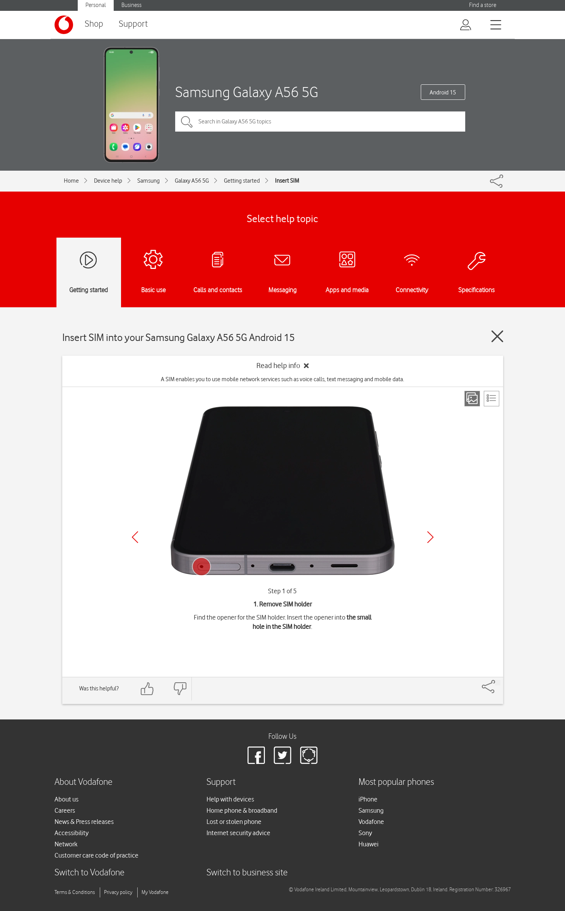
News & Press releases (84, 821)
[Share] (497, 682)
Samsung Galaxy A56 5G (246, 92)
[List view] (491, 398)
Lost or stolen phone (234, 821)
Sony (365, 833)
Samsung (148, 180)
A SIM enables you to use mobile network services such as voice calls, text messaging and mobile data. (282, 379)
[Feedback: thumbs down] (179, 688)
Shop (94, 24)
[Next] (430, 537)
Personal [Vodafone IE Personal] (95, 5)
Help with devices (230, 799)
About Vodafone (84, 782)
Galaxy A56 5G (192, 180)
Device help (108, 180)
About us (67, 799)
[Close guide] (497, 336)
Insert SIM (287, 180)
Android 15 (443, 92)
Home (71, 180)
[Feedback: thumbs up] (147, 688)
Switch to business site (247, 873)
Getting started (242, 180)
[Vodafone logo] (64, 24)
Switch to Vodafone (90, 873)
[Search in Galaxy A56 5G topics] (320, 121)
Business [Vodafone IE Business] (131, 5)
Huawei (368, 844)
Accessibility (72, 833)
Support (133, 24)
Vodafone (371, 821)
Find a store (482, 5)
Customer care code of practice (96, 855)
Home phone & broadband (242, 810)
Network (66, 844)
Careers (65, 810)
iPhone (367, 799)
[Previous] (135, 537)
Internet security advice (238, 833)
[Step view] (472, 398)
